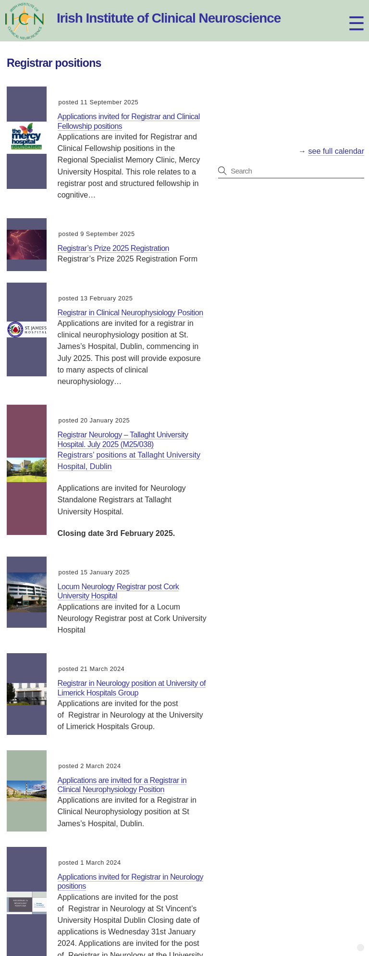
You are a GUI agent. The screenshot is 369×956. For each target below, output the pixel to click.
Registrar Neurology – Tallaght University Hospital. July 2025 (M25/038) (123, 439)
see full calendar (336, 151)
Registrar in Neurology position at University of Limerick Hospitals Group (132, 687)
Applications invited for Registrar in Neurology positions (131, 881)
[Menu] (347, 13)
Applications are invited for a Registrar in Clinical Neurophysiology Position (122, 785)
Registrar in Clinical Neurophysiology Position (130, 312)
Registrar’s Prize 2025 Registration (114, 248)
